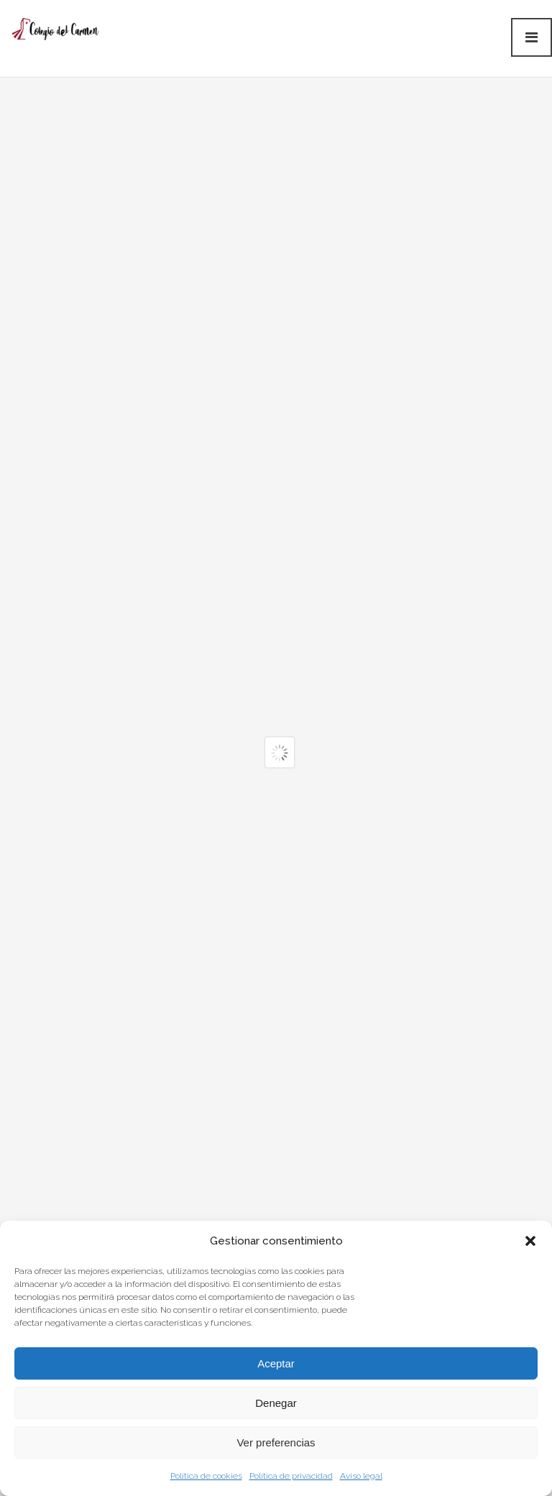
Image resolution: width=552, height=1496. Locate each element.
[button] (530, 1241)
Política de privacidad (291, 1476)
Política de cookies (206, 1476)
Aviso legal (361, 1476)
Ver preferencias (275, 1442)
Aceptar (276, 1363)
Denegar (276, 1403)
